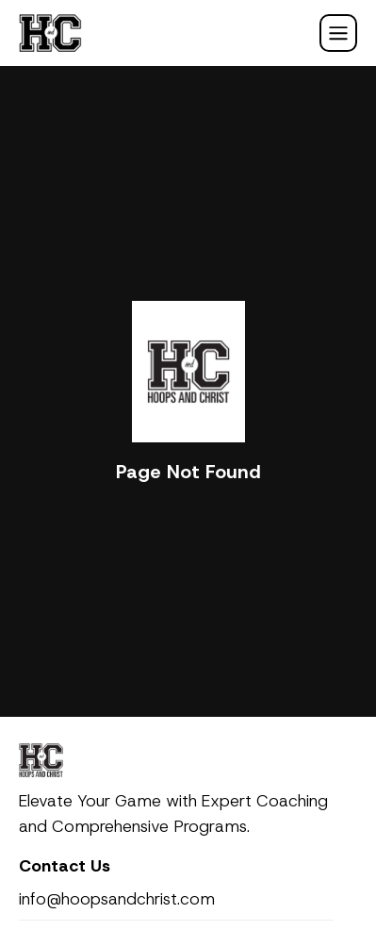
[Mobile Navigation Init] (338, 33)
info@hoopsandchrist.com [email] (117, 899)
